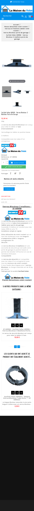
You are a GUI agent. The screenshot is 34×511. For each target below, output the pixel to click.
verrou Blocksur (9, 246)
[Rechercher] (12, 16)
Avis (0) (4, 202)
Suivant (18, 346)
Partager (10, 173)
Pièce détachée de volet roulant (13, 234)
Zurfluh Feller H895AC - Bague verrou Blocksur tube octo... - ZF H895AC (17, 398)
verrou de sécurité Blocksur (14, 125)
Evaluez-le (9, 189)
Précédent (15, 346)
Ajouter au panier (17, 163)
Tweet (15, 173)
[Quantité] (3, 163)
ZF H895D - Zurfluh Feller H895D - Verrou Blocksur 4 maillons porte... (17, 330)
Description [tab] (5, 196)
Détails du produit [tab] (8, 199)
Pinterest (20, 173)
